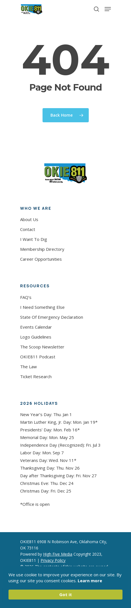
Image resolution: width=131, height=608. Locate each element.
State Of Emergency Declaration (51, 317)
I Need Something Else (42, 307)
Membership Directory (42, 249)
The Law (28, 366)
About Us (29, 219)
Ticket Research (36, 376)
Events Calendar (36, 327)
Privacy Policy (53, 560)
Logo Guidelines (35, 337)
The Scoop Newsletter (42, 347)
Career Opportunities (41, 259)
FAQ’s (25, 297)
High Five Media (57, 554)
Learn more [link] (90, 580)
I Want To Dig (33, 239)
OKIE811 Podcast (37, 356)
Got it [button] (65, 594)
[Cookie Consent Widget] (65, 585)
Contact (27, 229)
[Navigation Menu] (108, 9)
